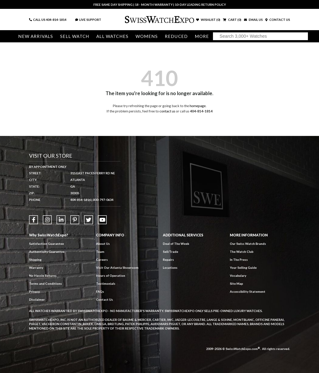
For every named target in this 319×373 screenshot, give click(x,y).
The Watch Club (241, 251)
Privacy (34, 291)
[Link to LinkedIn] (61, 219)
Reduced (176, 36)
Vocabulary (238, 275)
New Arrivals (35, 36)
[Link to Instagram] (47, 219)
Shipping (35, 259)
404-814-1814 (56, 20)
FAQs (100, 291)
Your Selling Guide (243, 267)
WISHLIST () (208, 20)
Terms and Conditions (45, 283)
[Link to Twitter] (88, 219)
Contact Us (104, 299)
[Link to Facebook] (33, 219)
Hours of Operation (110, 275)
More (202, 36)
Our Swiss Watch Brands (248, 243)
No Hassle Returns (43, 275)
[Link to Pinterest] (74, 219)
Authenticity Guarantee (47, 251)
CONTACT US (277, 20)
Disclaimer (37, 299)
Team (100, 251)
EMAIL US (253, 20)
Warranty (36, 267)
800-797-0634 (103, 200)
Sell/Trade (170, 251)
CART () (232, 20)
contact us (167, 111)
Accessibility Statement (247, 291)
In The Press (239, 259)
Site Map (236, 283)
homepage (198, 106)
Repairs (168, 259)
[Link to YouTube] (102, 219)
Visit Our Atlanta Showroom (117, 267)
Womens (147, 36)
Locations (170, 267)
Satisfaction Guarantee (46, 243)
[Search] (260, 36)
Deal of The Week (176, 243)
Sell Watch (74, 36)
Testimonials (105, 283)
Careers (102, 259)
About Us (103, 243)
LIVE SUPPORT (88, 20)
